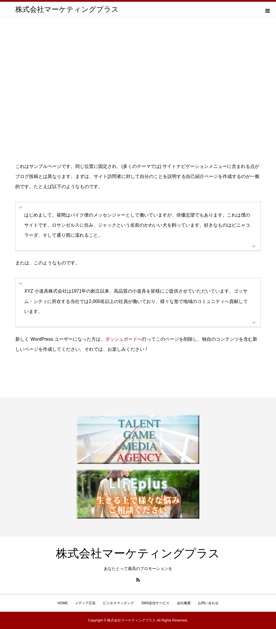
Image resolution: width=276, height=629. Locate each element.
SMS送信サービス (155, 603)
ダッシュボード (121, 339)
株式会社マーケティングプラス (67, 9)
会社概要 (184, 603)
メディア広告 (85, 603)
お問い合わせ (208, 603)
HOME (62, 603)
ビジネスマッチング (118, 603)
